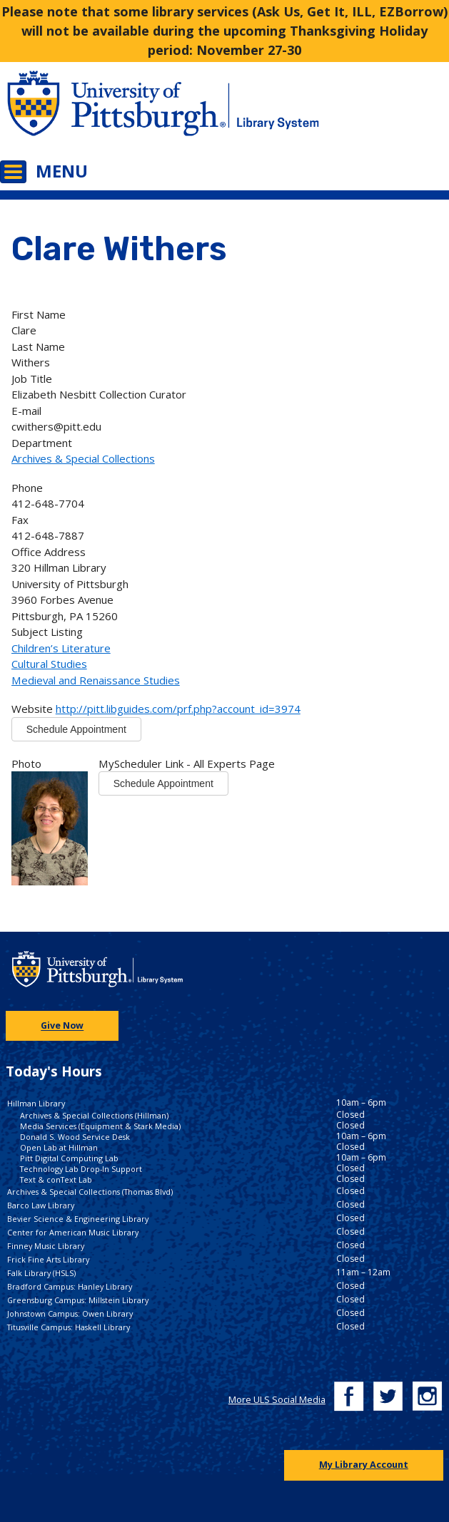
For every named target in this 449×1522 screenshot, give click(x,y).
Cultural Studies (49, 664)
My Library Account (363, 1465)
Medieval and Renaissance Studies (95, 680)
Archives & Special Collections (83, 458)
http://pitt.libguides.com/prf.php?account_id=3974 (178, 708)
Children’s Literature (61, 648)
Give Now (62, 1026)
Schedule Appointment (76, 729)
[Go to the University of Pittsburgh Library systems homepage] (337, 112)
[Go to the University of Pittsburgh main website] (112, 112)
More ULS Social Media (277, 1400)
